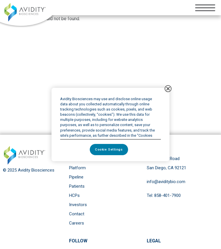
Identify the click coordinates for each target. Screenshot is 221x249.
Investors (78, 204)
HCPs (74, 195)
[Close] (168, 88)
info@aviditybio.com (166, 181)
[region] (110, 124)
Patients (77, 186)
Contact (76, 213)
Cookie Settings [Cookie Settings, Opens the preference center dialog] (109, 149)
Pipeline (76, 177)
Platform (77, 167)
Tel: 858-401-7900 (164, 195)
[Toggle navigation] (206, 7)
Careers (76, 223)
